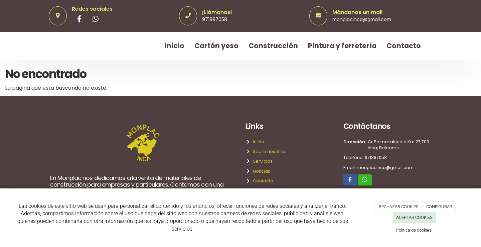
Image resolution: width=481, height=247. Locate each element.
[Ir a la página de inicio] (48, 46)
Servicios (262, 161)
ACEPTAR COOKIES (414, 217)
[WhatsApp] (96, 19)
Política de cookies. (414, 230)
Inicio (174, 46)
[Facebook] (79, 19)
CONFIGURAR (439, 206)
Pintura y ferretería (342, 46)
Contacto (403, 46)
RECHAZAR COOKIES (399, 206)
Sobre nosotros (269, 151)
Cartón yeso (216, 46)
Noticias (260, 171)
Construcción (273, 46)
